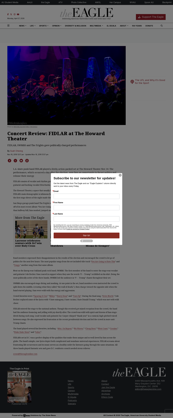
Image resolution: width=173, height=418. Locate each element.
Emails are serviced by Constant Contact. (78, 229)
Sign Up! (86, 235)
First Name (58, 203)
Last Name (58, 214)
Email (56, 191)
